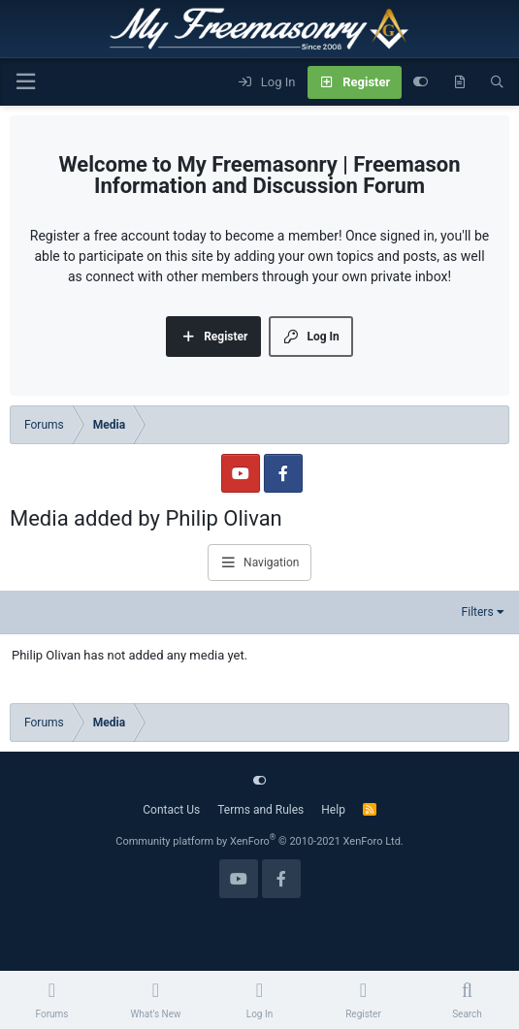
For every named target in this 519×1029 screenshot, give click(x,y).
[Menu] (25, 82)
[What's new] (459, 82)
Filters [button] (478, 612)
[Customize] (420, 82)
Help (333, 810)
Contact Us (171, 810)
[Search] (497, 82)
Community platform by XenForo (259, 841)
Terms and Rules (260, 810)
